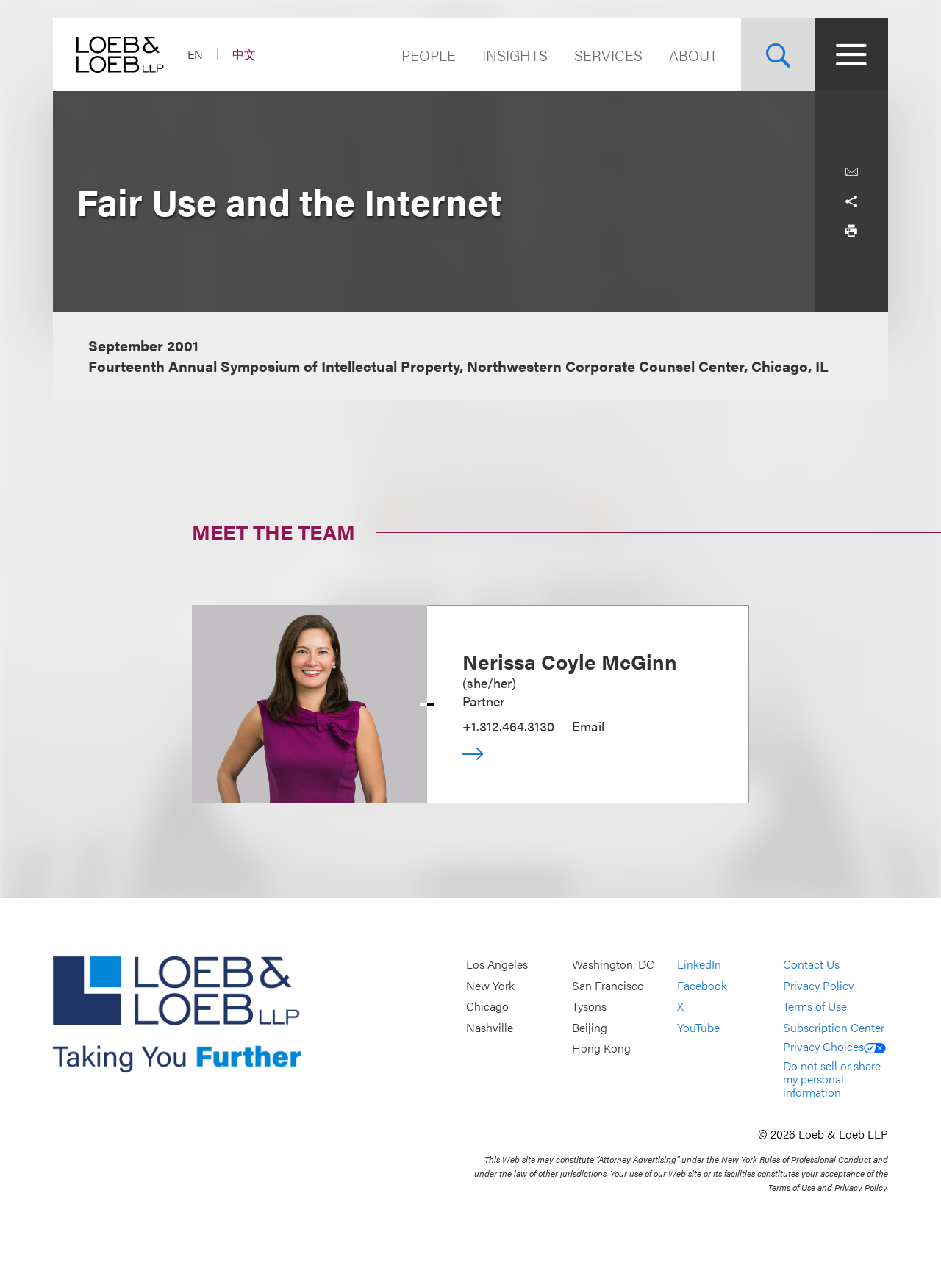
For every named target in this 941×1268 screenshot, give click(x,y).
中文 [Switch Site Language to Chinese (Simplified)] (244, 54)
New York (490, 985)
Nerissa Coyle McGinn (569, 661)
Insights (515, 54)
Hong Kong (601, 1048)
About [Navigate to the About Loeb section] (693, 54)
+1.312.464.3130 (508, 726)
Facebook (702, 985)
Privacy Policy (818, 985)
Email (588, 726)
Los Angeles (497, 964)
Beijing (589, 1027)
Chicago (487, 1006)
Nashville (489, 1027)
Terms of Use (815, 1006)
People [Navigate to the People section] (428, 54)
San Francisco (608, 985)
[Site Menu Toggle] (851, 54)
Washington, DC (613, 964)
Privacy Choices (834, 1046)
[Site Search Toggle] (778, 54)
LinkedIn (699, 964)
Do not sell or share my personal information (832, 1078)
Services (608, 54)
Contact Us (811, 964)
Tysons (589, 1006)
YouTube (698, 1027)
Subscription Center (833, 1027)
